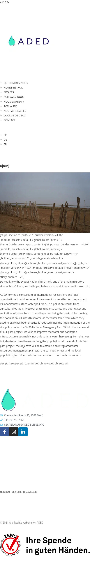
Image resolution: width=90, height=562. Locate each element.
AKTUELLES (7, 451)
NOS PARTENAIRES (15, 111)
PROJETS (9, 92)
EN (5, 144)
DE (5, 139)
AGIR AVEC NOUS (14, 97)
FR (5, 135)
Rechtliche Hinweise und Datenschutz (21, 509)
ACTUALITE (10, 106)
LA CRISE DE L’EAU (14, 115)
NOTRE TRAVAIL (13, 87)
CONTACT (9, 120)
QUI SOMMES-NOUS (16, 83)
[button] (45, 75)
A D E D (4, 2)
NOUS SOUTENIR (14, 101)
